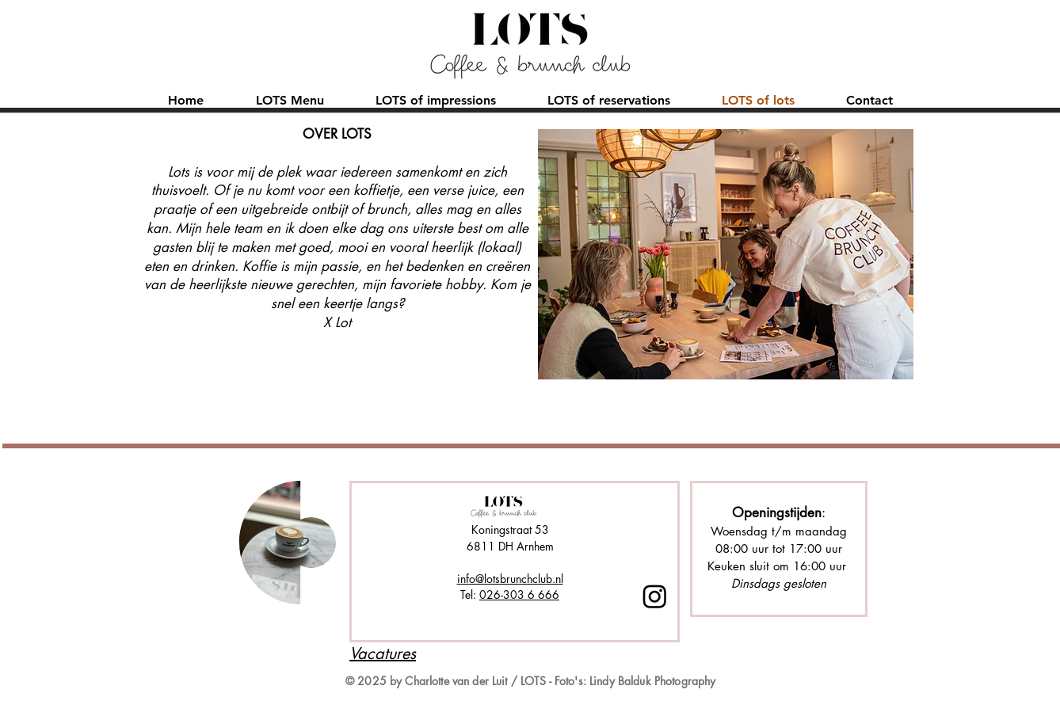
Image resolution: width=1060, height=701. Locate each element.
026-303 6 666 (519, 594)
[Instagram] (654, 596)
